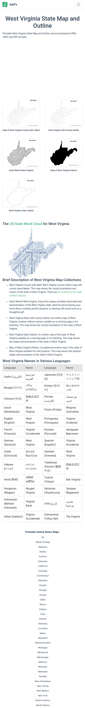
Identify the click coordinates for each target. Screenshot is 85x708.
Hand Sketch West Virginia (21, 170)
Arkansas (42, 561)
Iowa (42, 614)
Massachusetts (42, 642)
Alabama (42, 547)
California (43, 566)
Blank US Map (43, 542)
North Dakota (42, 705)
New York (42, 695)
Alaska (42, 551)
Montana (42, 666)
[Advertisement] (42, 70)
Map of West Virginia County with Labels (21, 130)
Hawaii (42, 595)
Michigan (42, 647)
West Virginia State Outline (21, 210)
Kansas (43, 618)
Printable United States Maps (42, 532)
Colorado (42, 571)
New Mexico (43, 690)
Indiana (43, 609)
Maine (43, 633)
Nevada (43, 676)
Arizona (43, 556)
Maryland (42, 638)
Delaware (42, 580)
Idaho (43, 599)
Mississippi (42, 657)
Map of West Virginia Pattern (64, 170)
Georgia (43, 590)
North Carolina (43, 700)
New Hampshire (43, 681)
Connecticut (43, 575)
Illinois (42, 604)
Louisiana (43, 628)
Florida (42, 585)
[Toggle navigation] (78, 4)
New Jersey (43, 686)
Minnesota (42, 652)
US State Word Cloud (25, 224)
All (42, 537)
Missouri (42, 662)
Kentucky (42, 623)
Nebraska (42, 671)
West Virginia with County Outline (63, 130)
